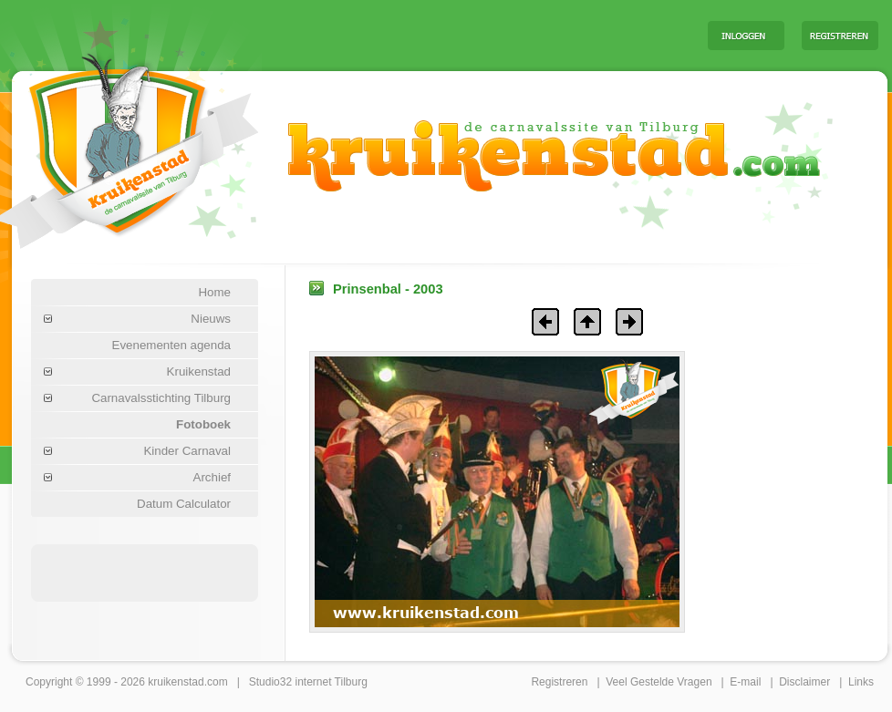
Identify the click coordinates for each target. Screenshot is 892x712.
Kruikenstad (199, 371)
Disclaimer (804, 682)
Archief (212, 477)
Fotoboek (203, 424)
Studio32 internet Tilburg (308, 682)
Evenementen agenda (171, 345)
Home (214, 292)
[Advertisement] (145, 571)
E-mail (745, 682)
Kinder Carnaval (187, 451)
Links (861, 682)
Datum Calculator (184, 504)
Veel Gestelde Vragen (658, 682)
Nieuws (211, 318)
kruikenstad (175, 682)
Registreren (559, 682)
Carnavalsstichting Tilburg (161, 398)
